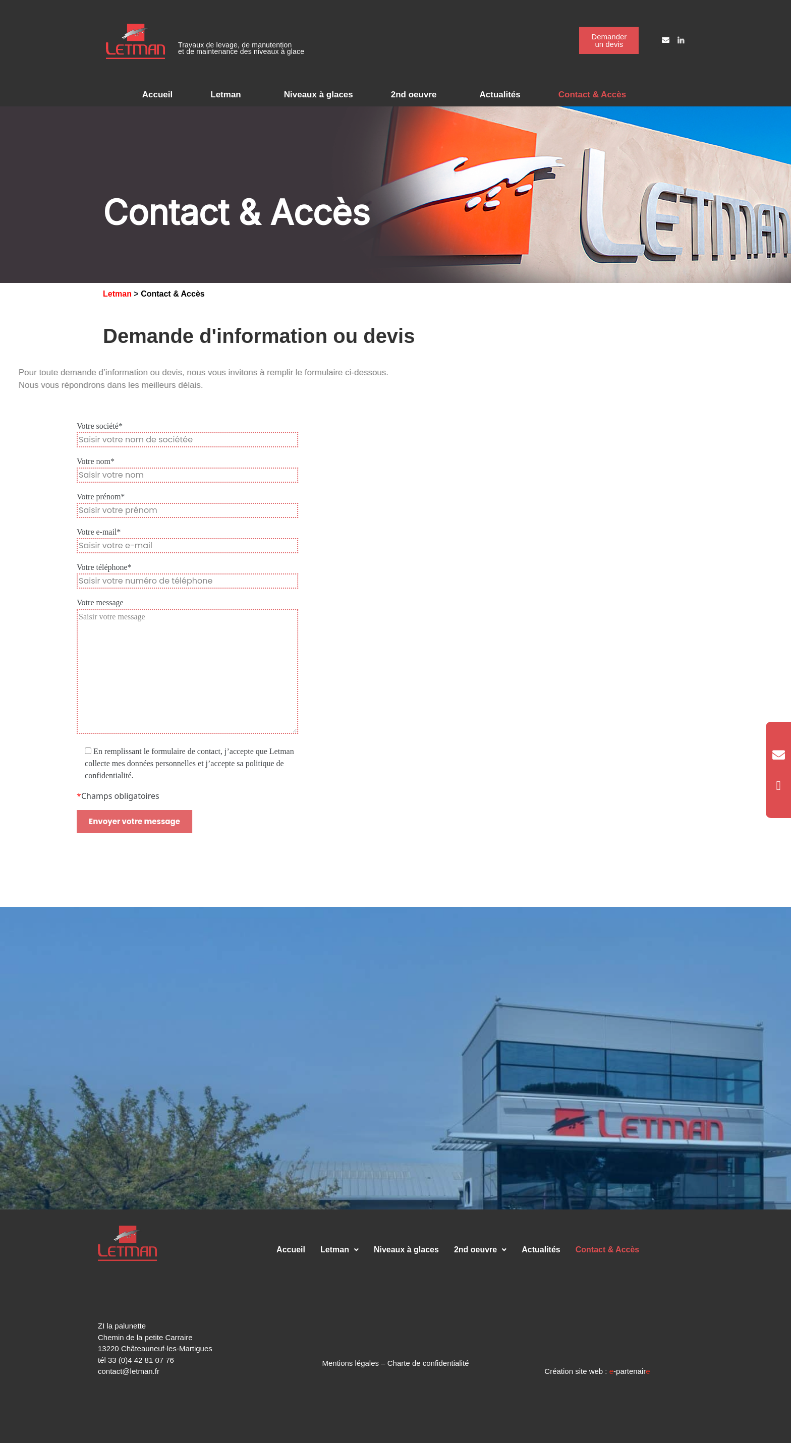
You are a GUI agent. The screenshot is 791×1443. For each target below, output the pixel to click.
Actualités (499, 94)
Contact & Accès (592, 94)
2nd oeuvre (414, 94)
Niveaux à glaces (318, 94)
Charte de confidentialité (428, 1363)
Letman (225, 94)
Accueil (157, 94)
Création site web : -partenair (597, 1371)
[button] (228, 94)
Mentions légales (350, 1363)
